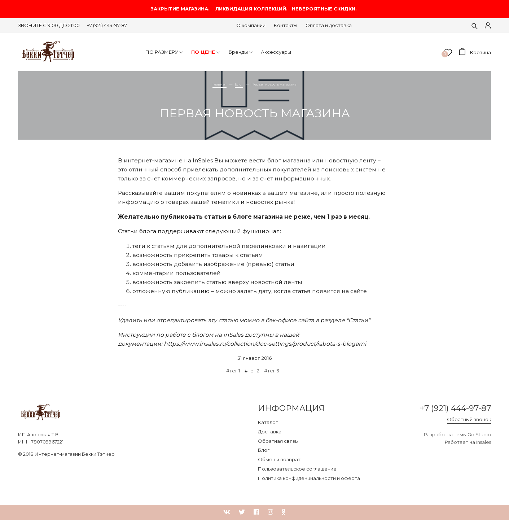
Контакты (285, 25)
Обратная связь (278, 441)
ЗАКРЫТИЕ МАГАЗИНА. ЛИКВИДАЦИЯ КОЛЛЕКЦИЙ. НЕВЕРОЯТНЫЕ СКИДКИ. (254, 9)
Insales (483, 442)
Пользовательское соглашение (297, 469)
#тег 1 (233, 370)
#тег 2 (252, 370)
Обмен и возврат (279, 459)
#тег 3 (271, 370)
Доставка (269, 431)
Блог (239, 84)
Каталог (268, 422)
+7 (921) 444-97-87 (107, 25)
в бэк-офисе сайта (287, 320)
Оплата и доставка (329, 25)
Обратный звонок (469, 419)
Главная (219, 84)
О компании (251, 25)
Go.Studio (479, 434)
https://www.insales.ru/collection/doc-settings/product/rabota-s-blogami (265, 343)
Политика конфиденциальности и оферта (309, 478)
